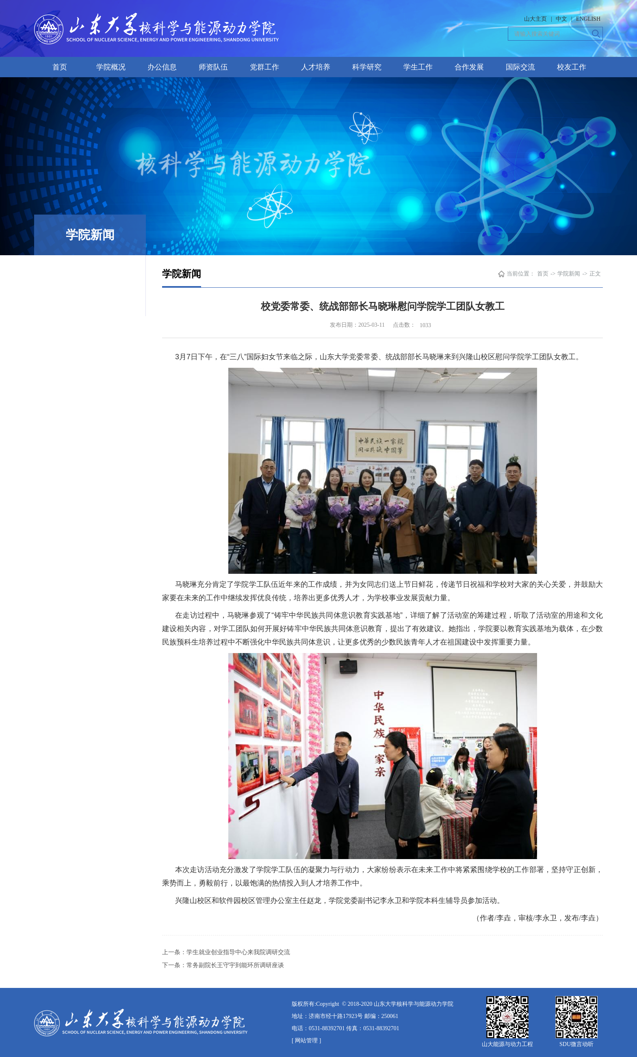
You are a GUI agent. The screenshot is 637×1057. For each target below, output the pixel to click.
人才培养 (315, 67)
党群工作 (264, 67)
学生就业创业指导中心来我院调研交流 (238, 952)
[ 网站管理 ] (306, 1040)
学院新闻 (568, 274)
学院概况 (111, 67)
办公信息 (162, 67)
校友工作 (571, 67)
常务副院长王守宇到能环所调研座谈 (235, 965)
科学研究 (366, 67)
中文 (561, 19)
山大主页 (535, 19)
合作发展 (469, 67)
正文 (595, 274)
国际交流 (520, 67)
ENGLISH (588, 19)
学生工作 (418, 67)
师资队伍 (213, 67)
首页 (59, 67)
